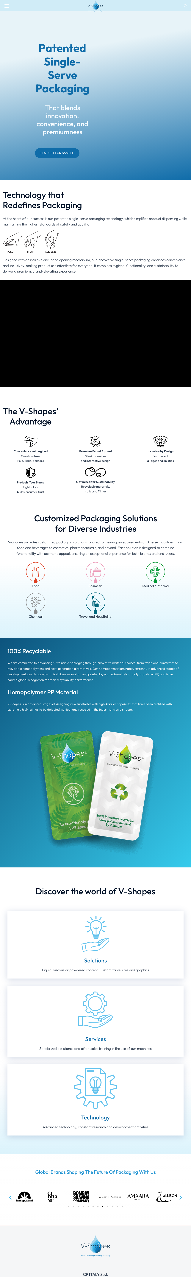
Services (95, 1039)
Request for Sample (57, 153)
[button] (10, 1197)
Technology (95, 1117)
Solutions (95, 960)
